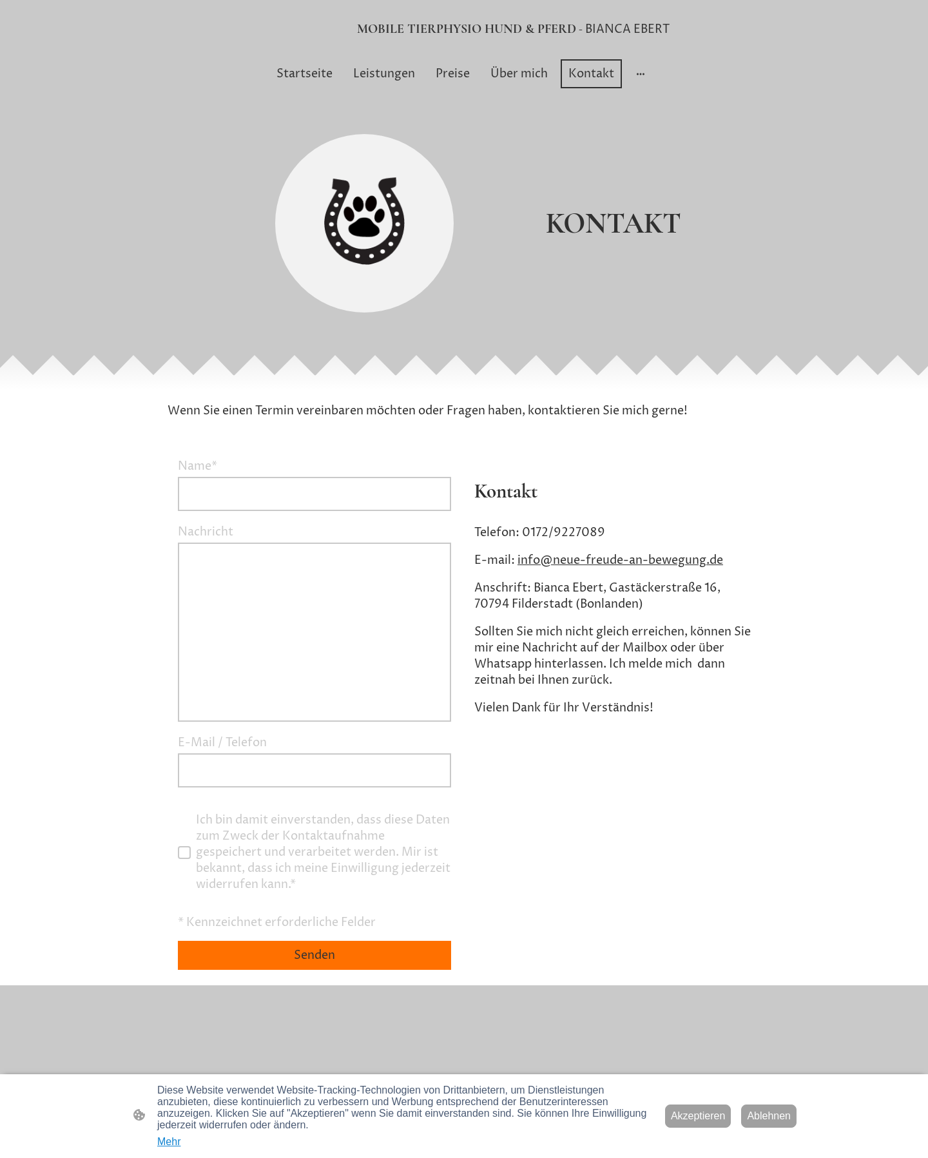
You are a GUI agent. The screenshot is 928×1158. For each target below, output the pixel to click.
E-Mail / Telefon (222, 743)
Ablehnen (769, 1115)
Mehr (168, 1141)
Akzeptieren (698, 1115)
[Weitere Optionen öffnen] (640, 74)
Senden (314, 955)
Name (197, 466)
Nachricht (205, 532)
